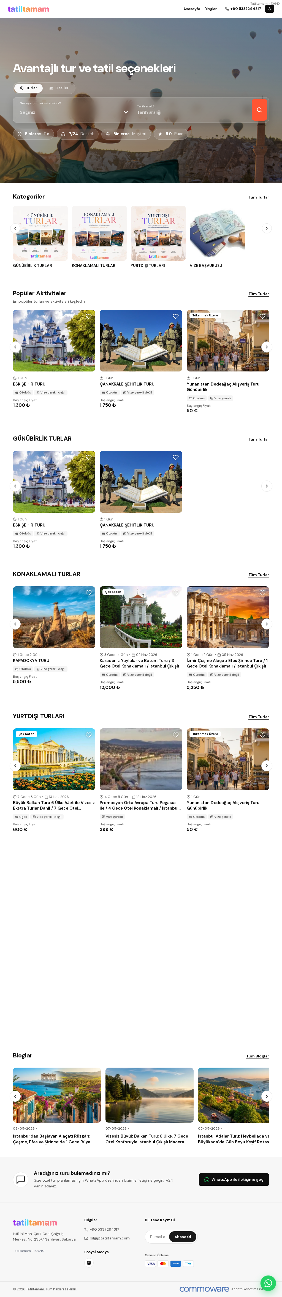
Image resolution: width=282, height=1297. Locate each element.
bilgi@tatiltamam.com (107, 1238)
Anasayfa (191, 8)
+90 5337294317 (101, 1229)
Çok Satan (113, 592)
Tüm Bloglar (257, 1056)
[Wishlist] (88, 316)
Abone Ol (183, 1236)
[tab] (28, 88)
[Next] (267, 228)
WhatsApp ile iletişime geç (234, 1179)
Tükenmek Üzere (205, 315)
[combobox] (74, 112)
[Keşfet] (259, 110)
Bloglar (211, 8)
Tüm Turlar (258, 197)
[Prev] (15, 228)
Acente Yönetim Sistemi (250, 1289)
